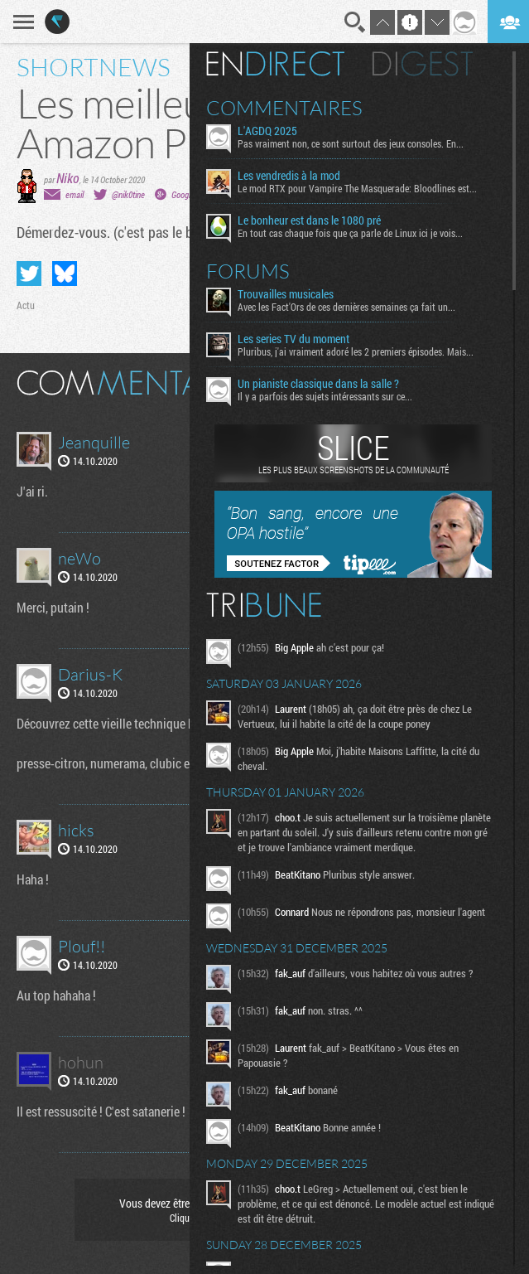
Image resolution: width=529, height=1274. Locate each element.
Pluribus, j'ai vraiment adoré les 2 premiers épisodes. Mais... (356, 351)
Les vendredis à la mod (289, 175)
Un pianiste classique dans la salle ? (318, 383)
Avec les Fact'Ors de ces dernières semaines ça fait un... (346, 306)
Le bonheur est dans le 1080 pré (309, 220)
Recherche (355, 22)
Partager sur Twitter (29, 273)
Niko (67, 177)
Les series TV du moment (293, 339)
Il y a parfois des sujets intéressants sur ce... (325, 396)
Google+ (185, 194)
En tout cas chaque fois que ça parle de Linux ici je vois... (350, 233)
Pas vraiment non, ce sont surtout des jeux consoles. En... (351, 143)
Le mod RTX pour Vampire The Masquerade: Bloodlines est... (357, 188)
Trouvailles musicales (286, 294)
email (74, 194)
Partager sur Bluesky (64, 273)
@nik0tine (128, 194)
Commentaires (284, 107)
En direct (275, 63)
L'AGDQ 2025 (267, 131)
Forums (248, 271)
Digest (423, 63)
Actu (26, 305)
